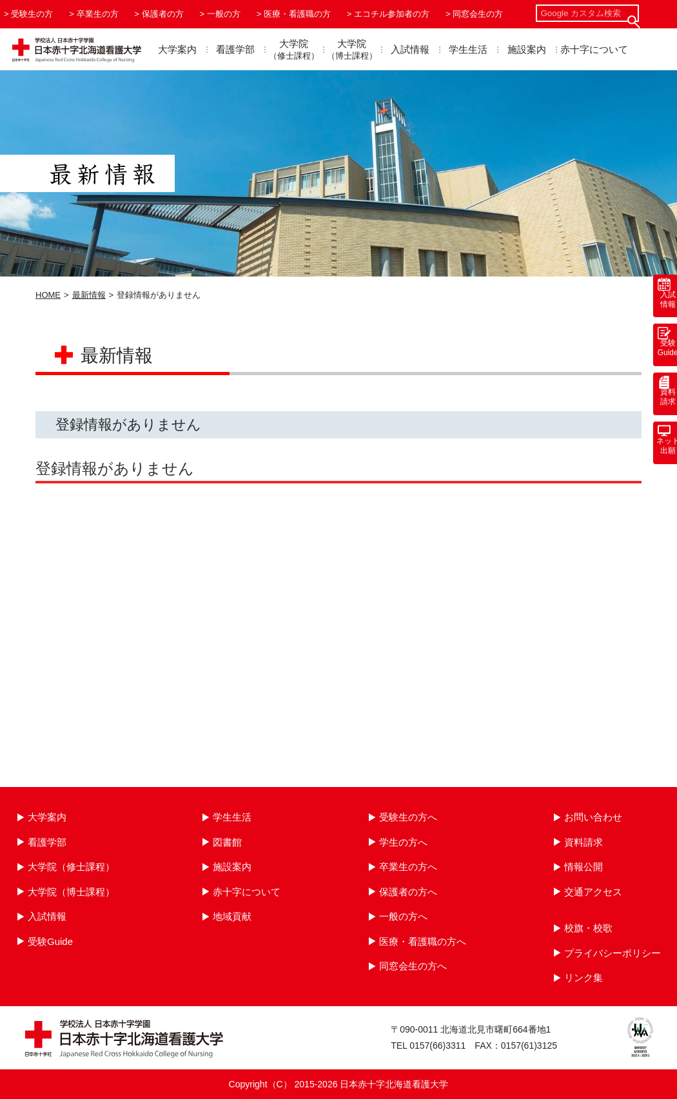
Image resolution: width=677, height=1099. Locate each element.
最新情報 (89, 295)
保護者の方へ (408, 891)
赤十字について (594, 49)
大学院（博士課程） (71, 891)
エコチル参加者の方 (391, 14)
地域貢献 (232, 916)
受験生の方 (32, 14)
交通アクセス (593, 891)
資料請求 (583, 842)
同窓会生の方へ (413, 965)
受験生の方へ (408, 817)
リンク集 (583, 977)
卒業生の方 (98, 14)
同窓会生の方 (478, 14)
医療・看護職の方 (297, 14)
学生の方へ (403, 842)
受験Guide (50, 941)
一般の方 (223, 14)
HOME (48, 295)
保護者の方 (163, 14)
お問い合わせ (593, 817)
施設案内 (526, 49)
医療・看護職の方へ (422, 941)
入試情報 (410, 49)
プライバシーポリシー (612, 953)
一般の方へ (403, 916)
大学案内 (177, 49)
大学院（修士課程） (71, 866)
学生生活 (468, 49)
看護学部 (235, 49)
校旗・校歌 (588, 927)
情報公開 (583, 866)
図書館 (227, 842)
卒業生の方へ (408, 866)
